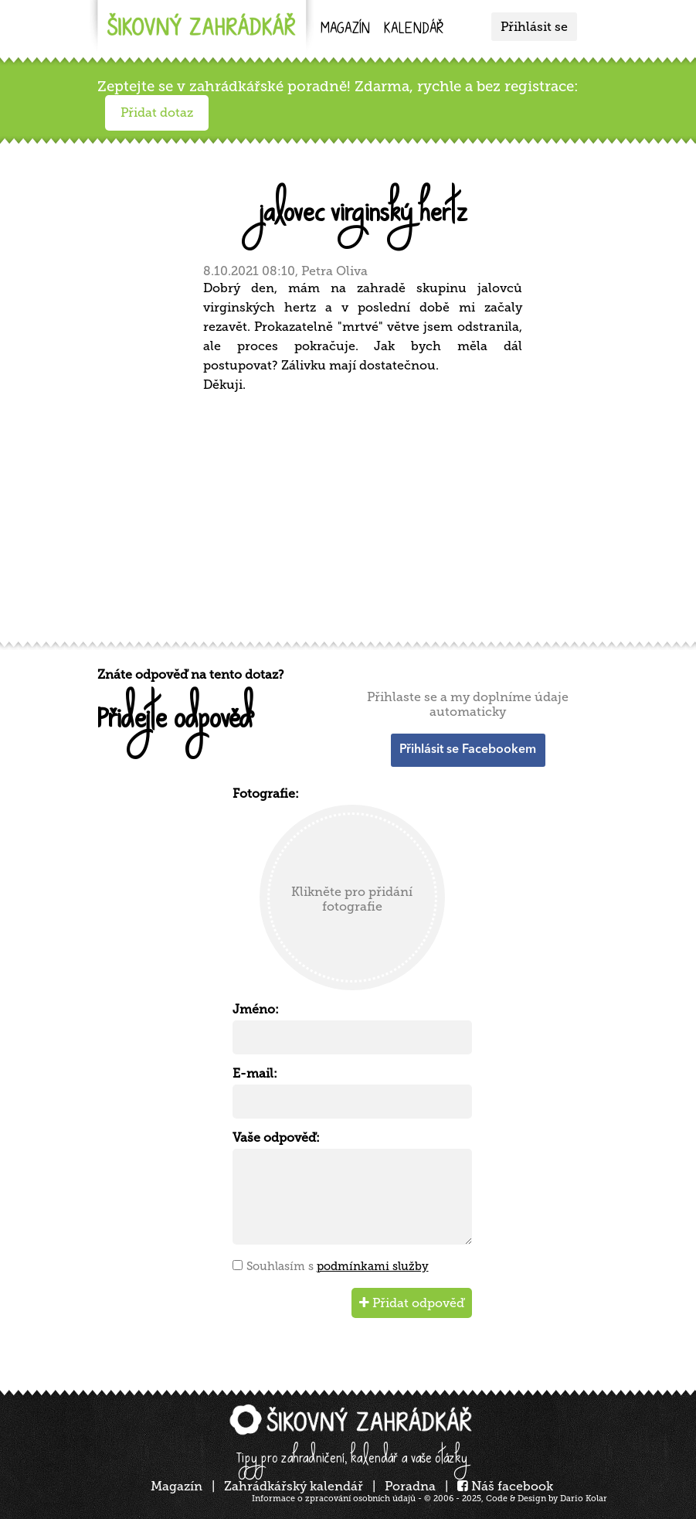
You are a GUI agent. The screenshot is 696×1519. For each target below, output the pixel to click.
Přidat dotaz (157, 112)
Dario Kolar (583, 1498)
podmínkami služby (373, 1266)
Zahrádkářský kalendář (293, 1486)
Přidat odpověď (411, 1303)
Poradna (410, 1486)
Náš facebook (505, 1486)
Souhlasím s (337, 1266)
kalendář (413, 30)
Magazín (345, 30)
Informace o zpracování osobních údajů (334, 1498)
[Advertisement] (352, 515)
